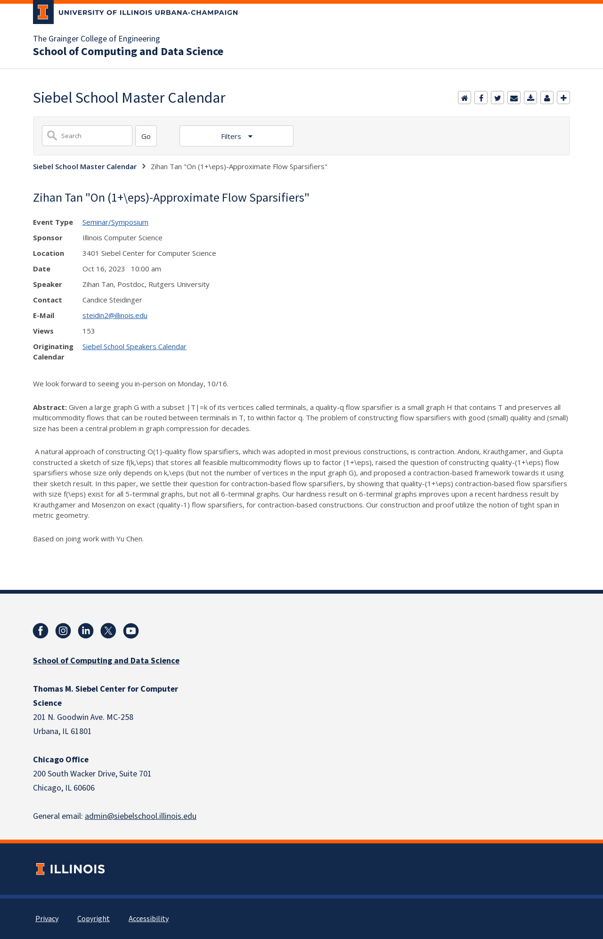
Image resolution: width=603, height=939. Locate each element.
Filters (232, 136)
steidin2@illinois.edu (114, 315)
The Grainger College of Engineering (96, 39)
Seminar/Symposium (115, 222)
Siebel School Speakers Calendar (134, 346)
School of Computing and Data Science (128, 52)
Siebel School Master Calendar (85, 166)
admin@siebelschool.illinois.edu (140, 816)
